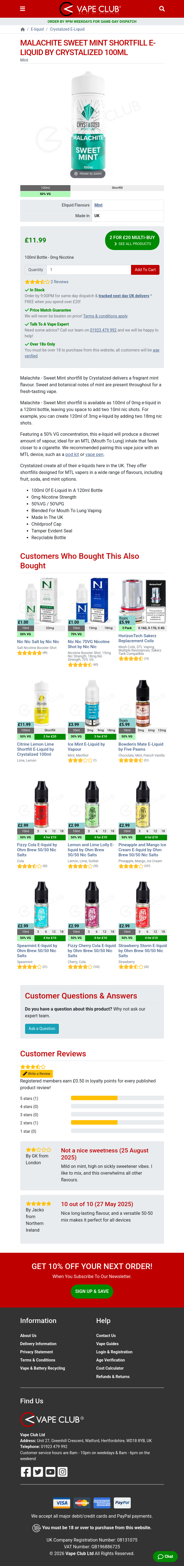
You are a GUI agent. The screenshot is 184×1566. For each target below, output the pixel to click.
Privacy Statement (36, 1352)
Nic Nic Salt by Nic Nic (38, 641)
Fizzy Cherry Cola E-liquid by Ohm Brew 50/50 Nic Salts (92, 950)
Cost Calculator (110, 1368)
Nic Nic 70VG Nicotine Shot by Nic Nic (89, 644)
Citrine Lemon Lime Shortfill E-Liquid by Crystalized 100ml (35, 749)
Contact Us (106, 1335)
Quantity (35, 269)
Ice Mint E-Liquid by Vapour (86, 747)
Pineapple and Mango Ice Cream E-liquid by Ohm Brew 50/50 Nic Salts (142, 849)
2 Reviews (59, 282)
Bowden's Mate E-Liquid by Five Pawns (141, 747)
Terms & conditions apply (105, 316)
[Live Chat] (165, 1556)
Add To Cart (145, 269)
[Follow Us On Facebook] (26, 1471)
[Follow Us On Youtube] (51, 1471)
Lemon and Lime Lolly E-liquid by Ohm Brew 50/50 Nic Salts (91, 849)
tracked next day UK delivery (124, 296)
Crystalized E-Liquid (67, 29)
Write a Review (36, 1074)
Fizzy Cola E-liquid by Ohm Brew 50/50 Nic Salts (37, 849)
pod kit (72, 454)
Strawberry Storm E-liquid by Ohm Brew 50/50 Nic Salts (143, 950)
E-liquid (37, 29)
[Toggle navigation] (22, 9)
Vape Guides (107, 1344)
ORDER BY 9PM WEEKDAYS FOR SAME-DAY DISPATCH (92, 21)
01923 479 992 (103, 330)
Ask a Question (42, 1028)
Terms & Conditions (38, 1360)
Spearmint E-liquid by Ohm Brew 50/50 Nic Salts (37, 950)
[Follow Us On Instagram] (62, 1471)
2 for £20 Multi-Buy (132, 240)
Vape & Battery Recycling (42, 1368)
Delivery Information (38, 1344)
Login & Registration (114, 1352)
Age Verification (110, 1360)
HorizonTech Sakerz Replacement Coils (138, 638)
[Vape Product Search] (162, 9)
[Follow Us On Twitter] (38, 1471)
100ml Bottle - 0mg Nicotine (49, 257)
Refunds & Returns (113, 1376)
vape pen (94, 454)
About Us (28, 1335)
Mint (98, 205)
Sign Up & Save (92, 1291)
